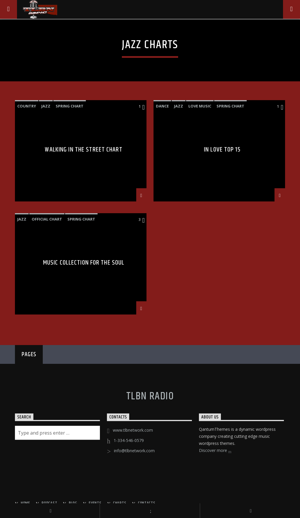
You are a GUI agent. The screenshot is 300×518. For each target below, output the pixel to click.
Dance (162, 106)
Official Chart (47, 219)
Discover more (215, 451)
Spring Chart (69, 106)
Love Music (199, 106)
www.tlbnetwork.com (133, 430)
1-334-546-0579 (129, 440)
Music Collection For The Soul (83, 263)
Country (26, 106)
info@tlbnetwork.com (134, 450)
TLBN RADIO (150, 396)
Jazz (45, 106)
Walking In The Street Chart (83, 150)
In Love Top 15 (222, 150)
